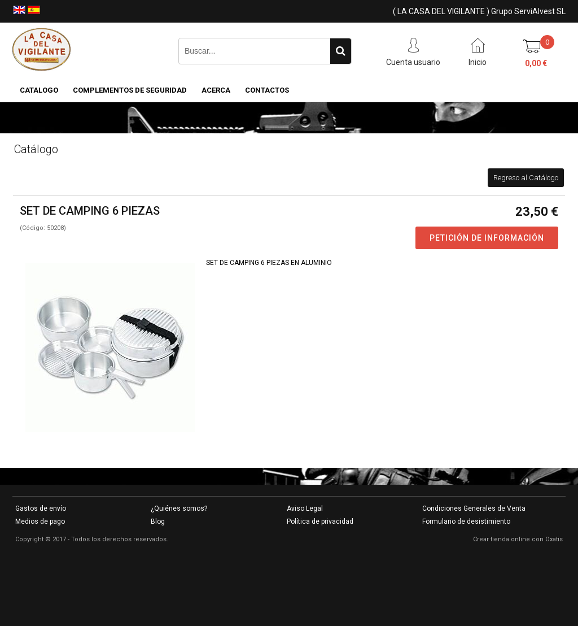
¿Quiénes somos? (179, 508)
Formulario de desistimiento (466, 521)
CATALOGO (39, 90)
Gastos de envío (40, 508)
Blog (158, 521)
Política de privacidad (320, 521)
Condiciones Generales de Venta (474, 508)
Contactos (267, 90)
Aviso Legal (305, 508)
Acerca (216, 90)
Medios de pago (40, 521)
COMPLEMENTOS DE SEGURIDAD (130, 90)
